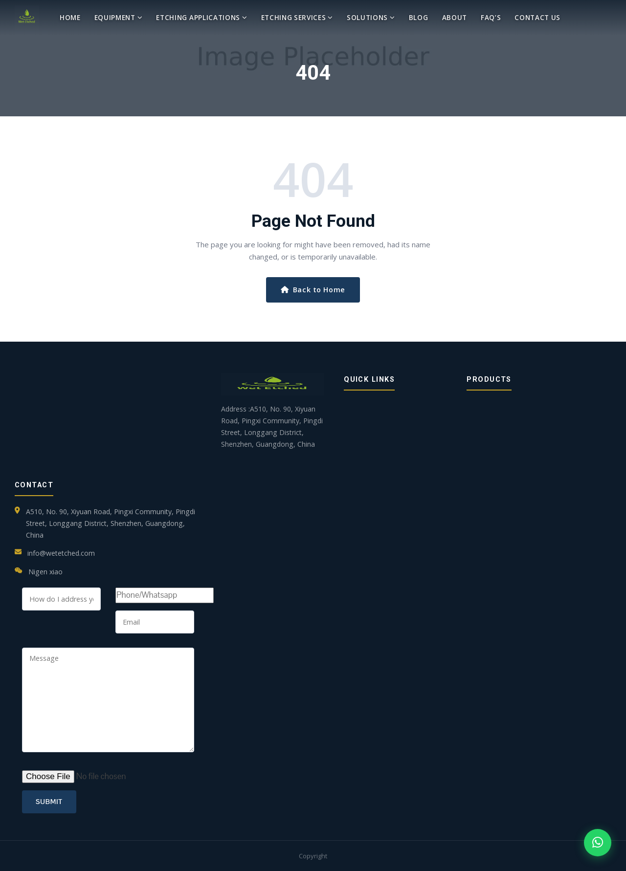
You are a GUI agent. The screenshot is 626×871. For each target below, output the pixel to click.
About (454, 17)
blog (418, 17)
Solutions (371, 17)
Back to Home (313, 289)
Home (70, 17)
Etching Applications (201, 17)
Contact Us (537, 17)
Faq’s (491, 17)
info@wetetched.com (61, 553)
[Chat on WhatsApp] (597, 842)
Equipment (118, 17)
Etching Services (297, 17)
